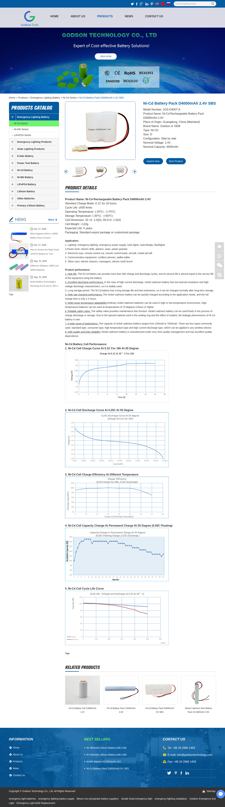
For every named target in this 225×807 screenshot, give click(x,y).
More (51, 219)
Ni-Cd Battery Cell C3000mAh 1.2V (82, 710)
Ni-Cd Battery (25, 170)
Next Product (176, 161)
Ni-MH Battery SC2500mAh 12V (104, 761)
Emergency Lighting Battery (45, 97)
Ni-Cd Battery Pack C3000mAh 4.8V (121, 710)
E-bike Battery (25, 156)
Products (105, 16)
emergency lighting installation (171, 798)
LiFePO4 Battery (26, 184)
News (129, 16)
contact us (174, 739)
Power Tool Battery (28, 163)
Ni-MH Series (21, 129)
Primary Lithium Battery (31, 205)
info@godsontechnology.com (194, 754)
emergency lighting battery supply (56, 798)
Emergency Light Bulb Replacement (36, 803)
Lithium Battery (26, 191)
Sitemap (211, 791)
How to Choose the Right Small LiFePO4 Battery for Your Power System (44, 252)
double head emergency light (137, 798)
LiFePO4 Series (22, 135)
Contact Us (154, 16)
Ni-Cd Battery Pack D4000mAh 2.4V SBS (101, 97)
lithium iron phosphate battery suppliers (98, 798)
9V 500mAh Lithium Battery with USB (107, 754)
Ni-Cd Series (69, 97)
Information (21, 739)
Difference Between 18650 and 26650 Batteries (44, 268)
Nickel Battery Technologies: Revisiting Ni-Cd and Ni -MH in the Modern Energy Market (44, 284)
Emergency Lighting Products (34, 141)
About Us (78, 16)
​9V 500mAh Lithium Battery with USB (107, 747)
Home (54, 16)
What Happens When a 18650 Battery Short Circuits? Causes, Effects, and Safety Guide (44, 236)
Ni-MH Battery (25, 177)
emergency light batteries (23, 798)
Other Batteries (26, 198)
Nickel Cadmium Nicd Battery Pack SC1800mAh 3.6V (198, 710)
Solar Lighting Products (31, 149)
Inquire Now (153, 161)
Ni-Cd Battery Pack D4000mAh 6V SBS (160, 710)
